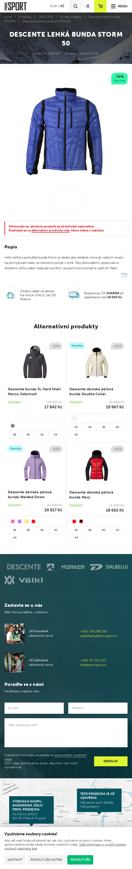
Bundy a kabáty (71, 17)
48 (14, 434)
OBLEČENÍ (46, 17)
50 (28, 434)
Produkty (25, 17)
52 (41, 434)
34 (76, 427)
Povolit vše (80, 860)
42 (76, 434)
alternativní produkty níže (50, 230)
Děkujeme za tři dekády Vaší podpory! (99, 800)
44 (14, 537)
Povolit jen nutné (46, 860)
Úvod (8, 17)
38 (103, 427)
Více (124, 274)
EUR (53, 6)
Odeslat (110, 761)
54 (55, 434)
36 (89, 427)
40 (117, 427)
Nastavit (15, 860)
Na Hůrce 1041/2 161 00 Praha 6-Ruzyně (31, 810)
